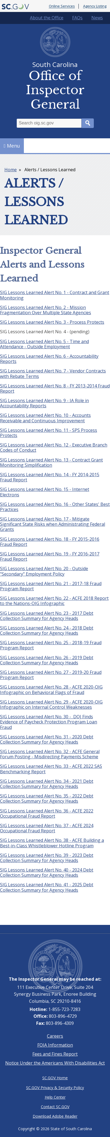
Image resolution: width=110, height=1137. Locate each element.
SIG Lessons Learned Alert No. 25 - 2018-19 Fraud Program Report (50, 645)
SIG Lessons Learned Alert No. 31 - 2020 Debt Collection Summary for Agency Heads (46, 739)
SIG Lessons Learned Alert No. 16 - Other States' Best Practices (55, 506)
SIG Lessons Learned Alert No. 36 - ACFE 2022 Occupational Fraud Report (46, 813)
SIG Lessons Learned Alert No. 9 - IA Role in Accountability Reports (44, 403)
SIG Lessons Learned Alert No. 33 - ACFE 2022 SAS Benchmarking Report (51, 768)
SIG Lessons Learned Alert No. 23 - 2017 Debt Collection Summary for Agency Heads (46, 615)
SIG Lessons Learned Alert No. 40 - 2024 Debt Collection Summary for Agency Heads (46, 872)
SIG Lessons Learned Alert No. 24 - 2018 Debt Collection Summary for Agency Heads (46, 630)
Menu (12, 145)
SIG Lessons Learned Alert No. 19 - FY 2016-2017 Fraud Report (49, 556)
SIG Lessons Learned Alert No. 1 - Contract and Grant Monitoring (54, 295)
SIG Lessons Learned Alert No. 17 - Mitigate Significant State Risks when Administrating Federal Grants (52, 524)
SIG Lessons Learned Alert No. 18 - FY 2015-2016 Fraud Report (49, 541)
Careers (55, 1036)
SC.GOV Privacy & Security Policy (55, 1087)
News (97, 18)
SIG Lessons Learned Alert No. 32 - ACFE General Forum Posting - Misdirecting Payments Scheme (50, 754)
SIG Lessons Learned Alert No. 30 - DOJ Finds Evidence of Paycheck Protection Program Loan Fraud (48, 722)
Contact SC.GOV (55, 1106)
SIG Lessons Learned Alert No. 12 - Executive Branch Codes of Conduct (53, 447)
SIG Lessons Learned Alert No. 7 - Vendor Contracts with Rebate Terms (53, 373)
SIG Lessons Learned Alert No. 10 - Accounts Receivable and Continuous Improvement (45, 417)
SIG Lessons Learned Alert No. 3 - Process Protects (52, 322)
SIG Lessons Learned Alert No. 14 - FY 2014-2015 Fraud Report (49, 477)
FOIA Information (55, 1045)
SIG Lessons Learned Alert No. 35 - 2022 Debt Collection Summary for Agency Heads (46, 798)
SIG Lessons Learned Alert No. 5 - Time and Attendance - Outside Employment (44, 344)
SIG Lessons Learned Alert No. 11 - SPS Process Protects (48, 432)
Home (10, 170)
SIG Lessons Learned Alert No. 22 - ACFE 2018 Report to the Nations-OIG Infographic (54, 600)
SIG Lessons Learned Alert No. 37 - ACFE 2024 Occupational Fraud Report (46, 828)
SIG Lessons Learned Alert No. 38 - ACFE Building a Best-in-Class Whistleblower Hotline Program (52, 842)
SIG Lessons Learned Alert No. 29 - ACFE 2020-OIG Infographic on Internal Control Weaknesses (51, 704)
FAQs (77, 18)
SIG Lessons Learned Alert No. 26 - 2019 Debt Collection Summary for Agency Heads (46, 660)
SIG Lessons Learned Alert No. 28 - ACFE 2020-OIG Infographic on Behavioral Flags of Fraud (51, 689)
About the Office (46, 18)
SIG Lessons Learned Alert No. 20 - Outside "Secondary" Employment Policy (44, 571)
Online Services (62, 6)
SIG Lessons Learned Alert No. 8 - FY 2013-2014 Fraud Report (55, 388)
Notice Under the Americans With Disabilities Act (55, 1063)
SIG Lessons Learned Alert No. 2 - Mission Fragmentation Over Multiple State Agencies (45, 310)
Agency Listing (94, 6)
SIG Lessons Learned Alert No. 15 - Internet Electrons (44, 491)
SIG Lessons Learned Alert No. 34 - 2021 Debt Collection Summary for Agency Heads (46, 783)
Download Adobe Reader (55, 1116)
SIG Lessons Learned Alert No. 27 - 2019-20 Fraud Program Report (50, 674)
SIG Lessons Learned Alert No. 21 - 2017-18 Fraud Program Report (50, 586)
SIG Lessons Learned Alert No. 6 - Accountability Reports (49, 358)
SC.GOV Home (55, 1077)
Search (88, 123)
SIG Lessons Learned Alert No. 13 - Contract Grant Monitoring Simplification (51, 462)
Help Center (55, 1097)
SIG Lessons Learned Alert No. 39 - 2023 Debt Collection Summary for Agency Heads (46, 857)
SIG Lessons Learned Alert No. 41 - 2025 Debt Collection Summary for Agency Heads (46, 887)
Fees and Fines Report (55, 1054)
